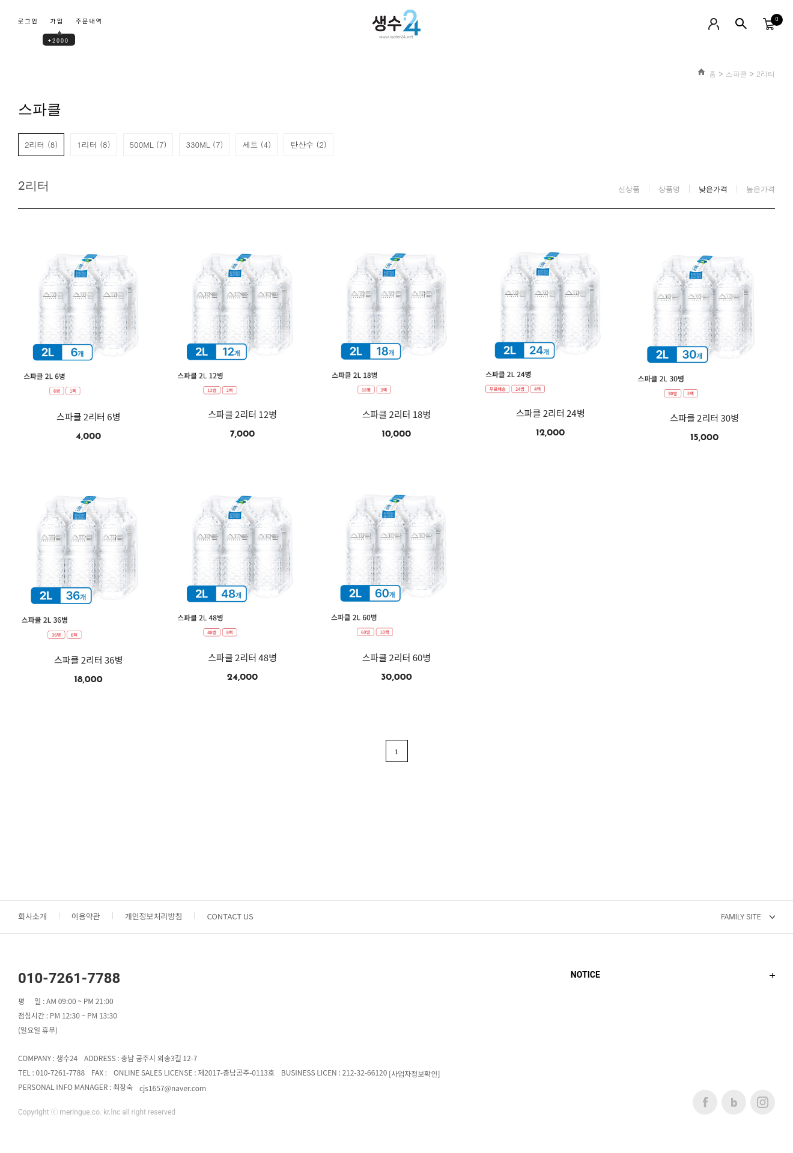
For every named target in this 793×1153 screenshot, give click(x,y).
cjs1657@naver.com (172, 1088)
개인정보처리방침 (154, 916)
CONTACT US (230, 916)
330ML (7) (204, 144)
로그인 (28, 22)
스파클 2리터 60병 (396, 657)
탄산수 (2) (308, 144)
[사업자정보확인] (414, 1074)
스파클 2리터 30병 (704, 418)
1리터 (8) (93, 144)
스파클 (736, 73)
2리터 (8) (41, 144)
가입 (57, 22)
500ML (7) (148, 144)
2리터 (765, 73)
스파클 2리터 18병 (396, 414)
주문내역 (89, 22)
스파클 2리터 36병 (88, 660)
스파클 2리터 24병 (550, 413)
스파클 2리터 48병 (242, 657)
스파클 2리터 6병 (88, 417)
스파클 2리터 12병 (242, 414)
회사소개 (32, 916)
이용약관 (85, 916)
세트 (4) (256, 144)
